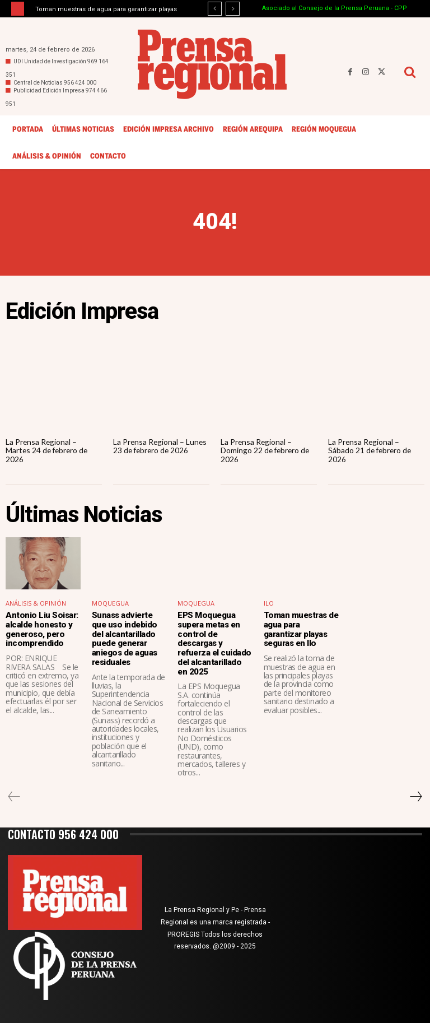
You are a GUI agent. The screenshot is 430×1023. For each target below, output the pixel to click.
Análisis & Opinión (36, 603)
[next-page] (415, 795)
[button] (409, 72)
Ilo (269, 603)
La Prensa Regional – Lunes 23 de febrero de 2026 (160, 446)
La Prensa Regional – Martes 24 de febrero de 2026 (48, 450)
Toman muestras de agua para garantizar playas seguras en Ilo (301, 629)
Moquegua (110, 603)
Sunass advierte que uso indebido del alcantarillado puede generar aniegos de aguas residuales (124, 638)
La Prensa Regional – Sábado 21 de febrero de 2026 (371, 450)
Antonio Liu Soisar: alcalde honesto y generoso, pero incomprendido (41, 629)
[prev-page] (14, 795)
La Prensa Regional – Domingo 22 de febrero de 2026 (266, 450)
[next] (233, 9)
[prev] (215, 9)
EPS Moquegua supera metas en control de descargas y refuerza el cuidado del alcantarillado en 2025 (215, 643)
